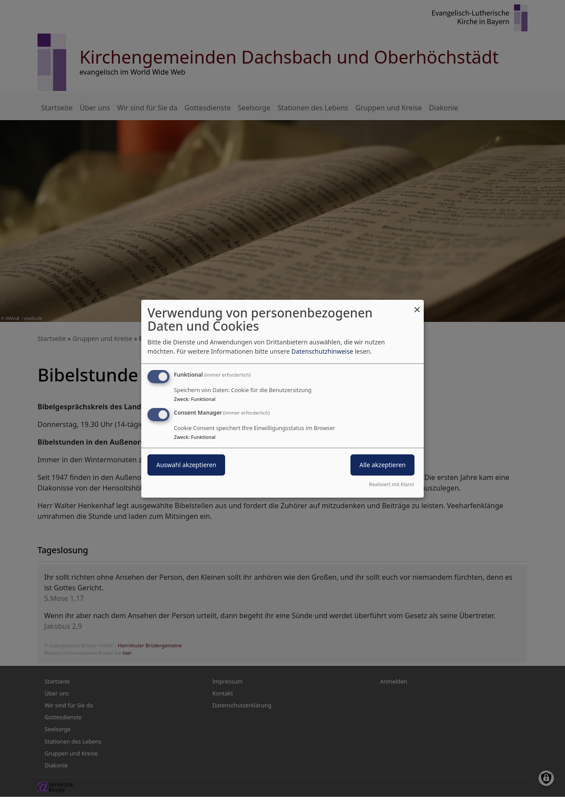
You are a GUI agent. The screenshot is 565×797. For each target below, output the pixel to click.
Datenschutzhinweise (322, 351)
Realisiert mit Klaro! (391, 484)
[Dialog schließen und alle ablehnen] (417, 304)
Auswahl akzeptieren (186, 465)
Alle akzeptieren (382, 465)
